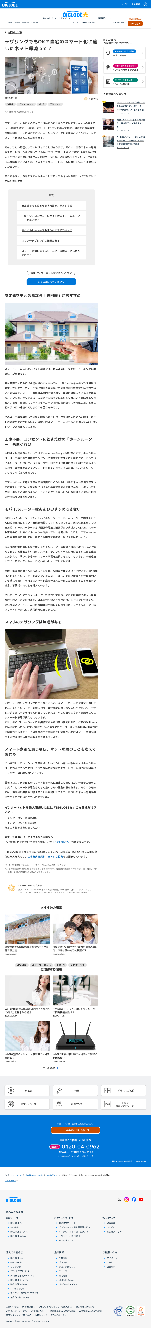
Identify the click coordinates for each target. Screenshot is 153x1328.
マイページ (112, 1258)
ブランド (63, 1262)
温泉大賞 (111, 1222)
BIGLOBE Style (66, 1279)
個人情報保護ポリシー (86, 1307)
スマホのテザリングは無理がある (41, 240)
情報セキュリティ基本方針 (18, 1315)
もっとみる (49, 1068)
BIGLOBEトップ (59, 1315)
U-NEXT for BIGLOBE (70, 1235)
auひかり (14, 1227)
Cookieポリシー (38, 1311)
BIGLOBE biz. (17, 1258)
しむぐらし (112, 1227)
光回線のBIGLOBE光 (34, 1175)
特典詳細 (66, 1123)
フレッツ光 (15, 1266)
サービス (123, 4)
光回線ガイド (15, 32)
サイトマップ (12, 1180)
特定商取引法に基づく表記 (62, 1311)
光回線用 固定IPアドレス (22, 1275)
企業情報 (135, 4)
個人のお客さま (14, 1211)
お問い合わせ (12, 1307)
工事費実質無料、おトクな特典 (45, 856)
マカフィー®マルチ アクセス (24, 1293)
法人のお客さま (14, 1252)
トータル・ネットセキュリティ (73, 1231)
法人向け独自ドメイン (21, 1297)
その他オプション (67, 1240)
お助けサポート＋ (67, 1222)
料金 (59, 1123)
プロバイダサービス (19, 1271)
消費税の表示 (28, 1307)
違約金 (74, 1123)
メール (110, 1262)
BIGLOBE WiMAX (18, 1235)
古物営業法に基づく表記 (90, 1311)
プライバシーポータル (16, 1311)
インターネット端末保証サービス (74, 1227)
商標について (41, 1315)
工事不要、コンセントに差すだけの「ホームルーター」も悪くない (51, 218)
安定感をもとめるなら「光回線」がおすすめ (47, 205)
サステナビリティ (67, 1266)
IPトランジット (17, 1288)
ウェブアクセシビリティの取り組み (55, 1307)
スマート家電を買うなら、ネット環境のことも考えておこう (51, 253)
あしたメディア (114, 1231)
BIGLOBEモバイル (19, 1231)
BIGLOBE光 (62, 842)
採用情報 (63, 1275)
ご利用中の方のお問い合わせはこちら (75, 1156)
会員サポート (113, 1266)
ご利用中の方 (109, 1252)
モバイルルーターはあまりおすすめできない (47, 230)
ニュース (63, 1271)
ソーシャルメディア (68, 1284)
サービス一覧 (16, 1175)
